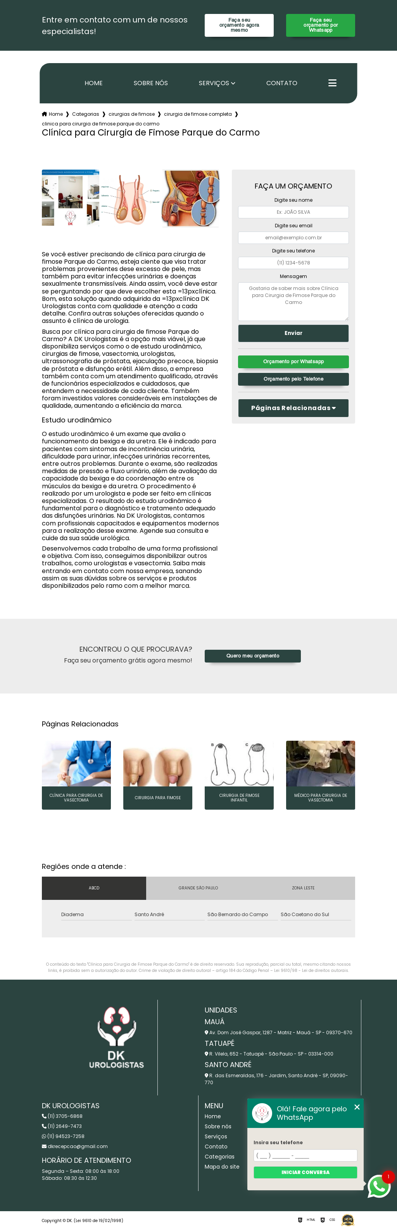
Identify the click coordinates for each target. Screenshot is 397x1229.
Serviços (214, 83)
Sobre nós (151, 83)
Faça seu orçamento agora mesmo (239, 25)
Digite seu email (293, 225)
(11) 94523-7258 (63, 1136)
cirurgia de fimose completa (198, 114)
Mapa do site (222, 1166)
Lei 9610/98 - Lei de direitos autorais (311, 970)
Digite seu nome (293, 200)
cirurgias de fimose (132, 114)
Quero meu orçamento (252, 656)
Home (94, 83)
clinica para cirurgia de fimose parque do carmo (100, 123)
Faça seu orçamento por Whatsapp (321, 25)
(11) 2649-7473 (62, 1126)
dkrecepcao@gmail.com (75, 1146)
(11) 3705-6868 (62, 1116)
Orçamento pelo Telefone (293, 379)
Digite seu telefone (293, 250)
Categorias (85, 114)
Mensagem (293, 276)
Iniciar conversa (305, 1172)
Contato (281, 83)
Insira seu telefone (278, 1142)
